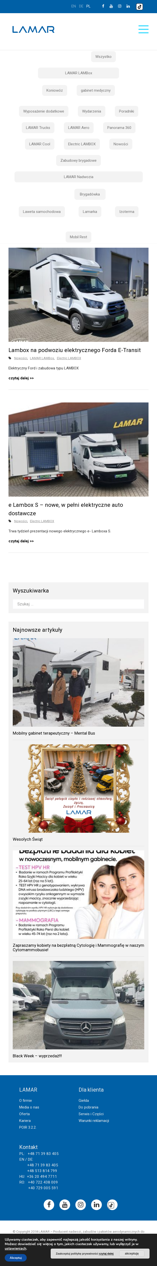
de (81, 6)
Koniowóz (54, 90)
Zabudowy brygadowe (78, 160)
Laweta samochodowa (42, 211)
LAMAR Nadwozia (78, 177)
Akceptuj (16, 1258)
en (73, 6)
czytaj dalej (18, 378)
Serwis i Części (91, 1114)
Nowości (121, 144)
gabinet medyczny (96, 90)
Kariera (25, 1120)
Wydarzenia (91, 111)
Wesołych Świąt (28, 839)
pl (88, 6)
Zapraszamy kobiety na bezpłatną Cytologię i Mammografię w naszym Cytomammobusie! (78, 947)
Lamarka (90, 211)
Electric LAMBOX (82, 144)
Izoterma (126, 211)
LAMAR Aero (78, 127)
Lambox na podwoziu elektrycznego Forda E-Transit (74, 350)
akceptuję (132, 1253)
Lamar (33, 30)
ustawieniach (15, 1248)
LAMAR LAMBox (78, 73)
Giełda (84, 1100)
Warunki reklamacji (94, 1120)
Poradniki (126, 111)
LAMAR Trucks (38, 127)
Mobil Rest (78, 237)
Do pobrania (88, 1107)
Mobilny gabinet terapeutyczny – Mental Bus (54, 733)
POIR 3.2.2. (27, 1127)
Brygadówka (90, 194)
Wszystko (103, 56)
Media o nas (29, 1107)
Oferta (24, 1114)
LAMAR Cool (39, 144)
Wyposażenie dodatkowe (43, 111)
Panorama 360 (119, 127)
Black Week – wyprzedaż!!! (37, 1055)
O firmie (25, 1100)
